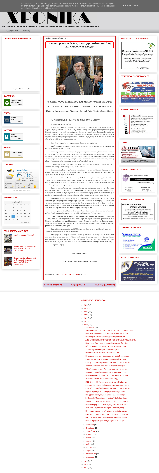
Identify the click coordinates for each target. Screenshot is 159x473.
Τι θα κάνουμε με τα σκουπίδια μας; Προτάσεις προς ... (105, 408)
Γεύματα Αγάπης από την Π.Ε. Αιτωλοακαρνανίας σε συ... (106, 346)
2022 (86, 318)
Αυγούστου (90, 434)
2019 (86, 461)
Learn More (126, 6)
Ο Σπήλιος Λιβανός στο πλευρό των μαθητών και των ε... (106, 369)
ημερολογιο (25, 222)
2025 (86, 308)
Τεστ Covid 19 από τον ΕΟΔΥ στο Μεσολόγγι (101, 379)
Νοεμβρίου (90, 425)
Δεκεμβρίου (90, 327)
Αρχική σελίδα (12, 31)
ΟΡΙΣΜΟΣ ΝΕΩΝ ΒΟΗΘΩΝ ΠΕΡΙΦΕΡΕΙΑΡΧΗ (102, 353)
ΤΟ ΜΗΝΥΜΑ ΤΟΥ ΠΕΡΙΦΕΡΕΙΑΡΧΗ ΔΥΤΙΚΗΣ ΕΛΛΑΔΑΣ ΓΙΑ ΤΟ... (110, 330)
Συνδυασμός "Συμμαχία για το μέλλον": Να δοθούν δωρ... (106, 398)
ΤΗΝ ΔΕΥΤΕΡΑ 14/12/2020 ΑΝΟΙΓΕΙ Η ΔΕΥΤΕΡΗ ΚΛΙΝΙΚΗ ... (108, 401)
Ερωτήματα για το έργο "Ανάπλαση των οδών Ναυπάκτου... (107, 356)
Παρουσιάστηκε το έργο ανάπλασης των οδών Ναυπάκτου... (107, 375)
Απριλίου (89, 447)
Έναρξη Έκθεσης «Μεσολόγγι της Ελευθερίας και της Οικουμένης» (24, 248)
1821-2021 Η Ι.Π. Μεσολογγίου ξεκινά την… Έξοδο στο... (106, 382)
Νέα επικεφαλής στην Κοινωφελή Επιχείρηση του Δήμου (106, 417)
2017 (86, 468)
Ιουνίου (89, 441)
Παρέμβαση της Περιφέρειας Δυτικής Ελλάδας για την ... (105, 395)
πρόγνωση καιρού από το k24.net (21, 190)
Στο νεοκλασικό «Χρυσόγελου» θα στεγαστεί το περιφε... (106, 366)
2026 (86, 305)
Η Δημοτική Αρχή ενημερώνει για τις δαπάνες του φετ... (105, 421)
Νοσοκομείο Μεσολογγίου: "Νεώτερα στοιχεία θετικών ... (106, 411)
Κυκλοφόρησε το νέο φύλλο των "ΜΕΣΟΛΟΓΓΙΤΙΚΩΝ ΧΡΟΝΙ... (108, 362)
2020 (86, 324)
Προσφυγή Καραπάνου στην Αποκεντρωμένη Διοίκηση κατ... (107, 333)
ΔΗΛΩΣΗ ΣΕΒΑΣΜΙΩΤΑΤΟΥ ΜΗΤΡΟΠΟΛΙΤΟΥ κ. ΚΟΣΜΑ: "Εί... (109, 414)
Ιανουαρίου (90, 457)
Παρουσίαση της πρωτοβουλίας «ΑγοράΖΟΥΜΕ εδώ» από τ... (108, 405)
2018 (86, 464)
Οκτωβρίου (90, 428)
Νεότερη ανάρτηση (53, 285)
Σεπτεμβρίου (91, 431)
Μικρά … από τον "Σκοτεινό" (24, 235)
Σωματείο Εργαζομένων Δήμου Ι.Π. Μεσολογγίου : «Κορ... (106, 372)
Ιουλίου (89, 438)
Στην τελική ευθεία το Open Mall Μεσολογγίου (102, 350)
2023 (86, 315)
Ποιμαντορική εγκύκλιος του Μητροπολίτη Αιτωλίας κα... (105, 337)
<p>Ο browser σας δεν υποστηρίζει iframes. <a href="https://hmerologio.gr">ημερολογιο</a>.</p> (17, 212)
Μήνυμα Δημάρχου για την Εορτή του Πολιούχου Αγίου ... (106, 391)
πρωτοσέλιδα (18, 89)
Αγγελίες (26, 31)
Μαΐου (88, 444)
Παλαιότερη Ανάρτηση (104, 285)
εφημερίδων (27, 89)
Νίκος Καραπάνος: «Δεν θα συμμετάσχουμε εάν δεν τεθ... (106, 343)
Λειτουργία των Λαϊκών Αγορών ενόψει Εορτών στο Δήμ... (106, 359)
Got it (136, 6)
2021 (86, 321)
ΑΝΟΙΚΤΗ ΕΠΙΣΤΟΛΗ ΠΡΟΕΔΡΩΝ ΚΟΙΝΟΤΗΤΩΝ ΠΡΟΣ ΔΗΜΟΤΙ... (110, 340)
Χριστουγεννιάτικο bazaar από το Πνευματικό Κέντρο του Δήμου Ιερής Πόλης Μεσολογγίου (25, 261)
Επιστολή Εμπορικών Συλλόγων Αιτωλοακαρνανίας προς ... (107, 385)
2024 (86, 312)
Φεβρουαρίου (91, 454)
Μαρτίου (89, 451)
